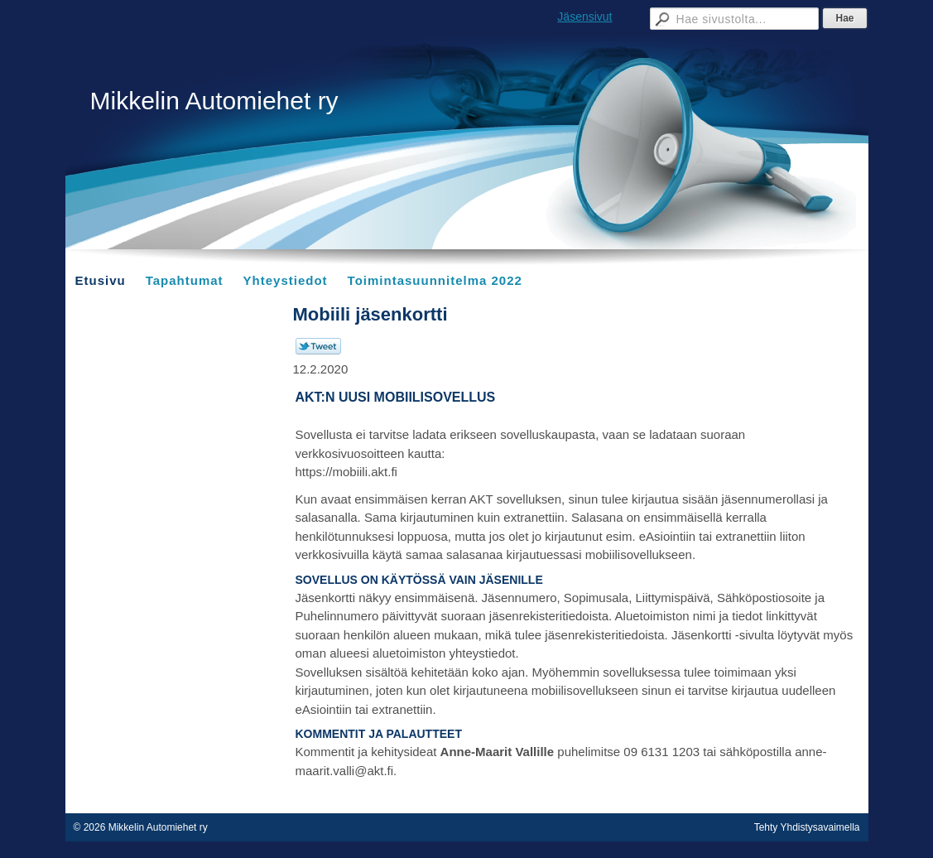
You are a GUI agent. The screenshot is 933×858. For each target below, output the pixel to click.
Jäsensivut (584, 16)
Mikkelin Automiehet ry (214, 100)
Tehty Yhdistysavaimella (807, 827)
